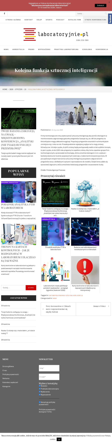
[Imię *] (49, 359)
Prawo (31, 40)
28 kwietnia (5, 330)
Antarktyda (53, 286)
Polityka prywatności (10, 365)
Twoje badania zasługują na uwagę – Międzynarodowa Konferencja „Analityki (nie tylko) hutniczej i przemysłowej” (17, 130)
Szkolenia (87, 40)
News (6, 40)
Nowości (43, 376)
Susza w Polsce (100, 297)
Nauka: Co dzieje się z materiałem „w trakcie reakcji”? (18, 322)
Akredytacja (18, 40)
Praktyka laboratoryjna (66, 40)
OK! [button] (59, 439)
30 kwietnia (5, 296)
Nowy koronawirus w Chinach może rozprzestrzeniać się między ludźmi (58, 300)
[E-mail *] (49, 367)
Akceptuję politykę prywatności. (47, 394)
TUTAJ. (49, 402)
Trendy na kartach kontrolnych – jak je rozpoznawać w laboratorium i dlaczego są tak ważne (18, 244)
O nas (4, 361)
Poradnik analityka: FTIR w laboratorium (18, 196)
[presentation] (48, 414)
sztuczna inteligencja (74, 286)
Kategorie (6, 377)
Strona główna (8, 357)
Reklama (5, 369)
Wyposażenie (44, 40)
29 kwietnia (5, 315)
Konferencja (102, 40)
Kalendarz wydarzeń (10, 373)
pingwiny (61, 286)
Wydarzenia (44, 382)
